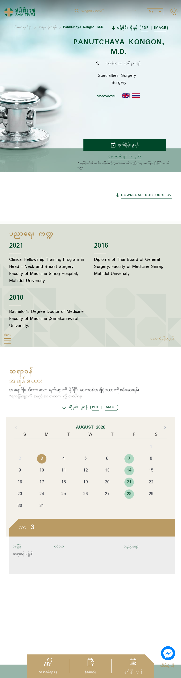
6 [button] (107, 470)
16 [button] (19, 494)
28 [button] (129, 506)
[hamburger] (7, 342)
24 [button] (41, 506)
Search (131, 11)
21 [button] (129, 494)
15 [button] (151, 482)
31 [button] (41, 518)
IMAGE (160, 28)
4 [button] (63, 470)
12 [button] (85, 482)
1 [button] (151, 459)
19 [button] (85, 494)
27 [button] (107, 506)
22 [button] (151, 494)
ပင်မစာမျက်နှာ (22, 27)
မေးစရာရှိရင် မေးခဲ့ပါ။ (124, 156)
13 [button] (107, 482)
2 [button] (20, 470)
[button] (164, 439)
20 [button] (107, 494)
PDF (144, 28)
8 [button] (151, 470)
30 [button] (19, 518)
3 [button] (42, 470)
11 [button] (63, 482)
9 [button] (20, 482)
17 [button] (41, 494)
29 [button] (151, 506)
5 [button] (85, 470)
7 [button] (129, 470)
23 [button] (19, 506)
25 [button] (63, 506)
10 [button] (41, 482)
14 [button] (129, 482)
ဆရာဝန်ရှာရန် (47, 27)
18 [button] (63, 494)
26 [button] (85, 506)
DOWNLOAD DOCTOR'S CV (146, 207)
